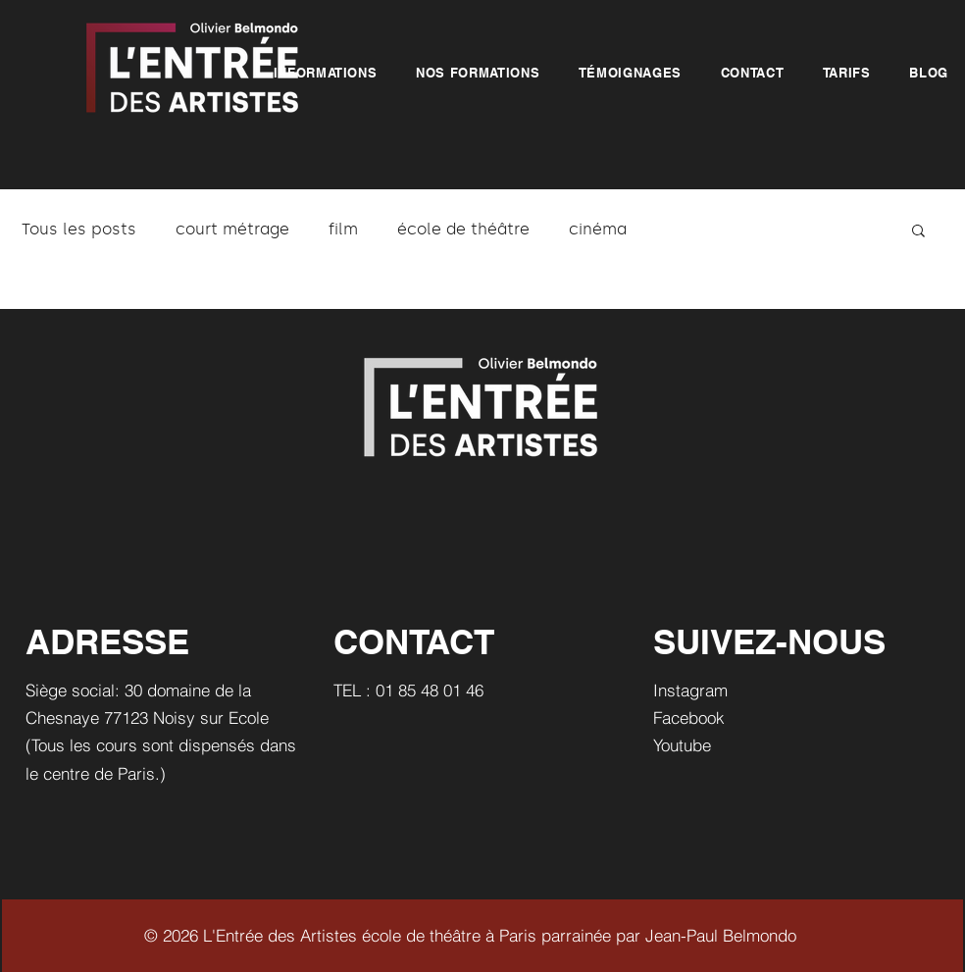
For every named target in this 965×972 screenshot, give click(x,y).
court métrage (232, 229)
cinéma (598, 229)
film (343, 229)
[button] (325, 72)
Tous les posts (79, 229)
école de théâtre (463, 229)
